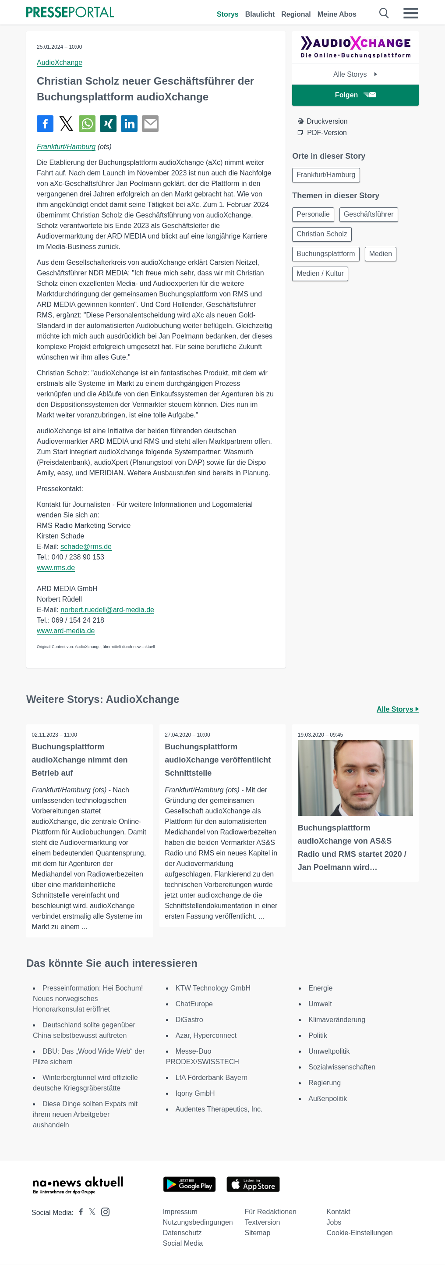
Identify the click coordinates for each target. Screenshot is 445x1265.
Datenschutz (182, 1233)
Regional (296, 14)
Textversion (262, 1222)
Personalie (314, 216)
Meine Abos (337, 14)
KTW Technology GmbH (213, 988)
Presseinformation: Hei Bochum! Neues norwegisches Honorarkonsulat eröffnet (88, 999)
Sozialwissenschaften (341, 1067)
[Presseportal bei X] (89, 1213)
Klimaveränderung (336, 1020)
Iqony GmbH (195, 1094)
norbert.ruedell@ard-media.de (107, 609)
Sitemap (258, 1233)
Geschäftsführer (373, 216)
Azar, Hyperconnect (206, 1036)
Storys (228, 14)
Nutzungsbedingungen (198, 1222)
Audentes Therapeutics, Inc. (219, 1109)
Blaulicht (260, 14)
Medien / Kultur (321, 279)
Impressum (180, 1212)
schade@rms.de (86, 546)
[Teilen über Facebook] (45, 123)
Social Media (183, 1243)
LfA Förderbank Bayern (212, 1078)
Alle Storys (355, 74)
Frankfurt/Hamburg (66, 146)
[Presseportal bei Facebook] (78, 1213)
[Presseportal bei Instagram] (102, 1211)
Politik (317, 1036)
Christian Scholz (323, 237)
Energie (320, 988)
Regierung (324, 1083)
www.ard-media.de (66, 630)
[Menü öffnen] (411, 13)
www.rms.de (56, 567)
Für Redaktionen (271, 1212)
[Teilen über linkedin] (129, 123)
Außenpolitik (327, 1099)
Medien (384, 258)
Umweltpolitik (329, 1051)
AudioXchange (59, 62)
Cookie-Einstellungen (360, 1233)
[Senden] (150, 123)
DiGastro (189, 1020)
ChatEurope (194, 1004)
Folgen (355, 95)
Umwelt (320, 1004)
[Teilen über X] (66, 123)
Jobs (334, 1222)
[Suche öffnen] (384, 13)
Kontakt (338, 1212)
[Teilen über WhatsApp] (87, 123)
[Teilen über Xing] (108, 123)
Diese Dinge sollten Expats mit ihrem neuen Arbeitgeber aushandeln (85, 1115)
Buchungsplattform (327, 258)
